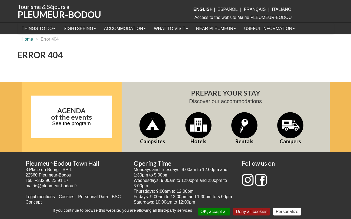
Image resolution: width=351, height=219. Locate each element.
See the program (71, 123)
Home (27, 39)
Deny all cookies (252, 211)
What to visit (171, 28)
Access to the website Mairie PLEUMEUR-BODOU (243, 17)
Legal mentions (40, 196)
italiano (281, 9)
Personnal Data (93, 196)
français (255, 9)
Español (228, 9)
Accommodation (125, 28)
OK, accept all (214, 211)
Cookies (66, 196)
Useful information (269, 28)
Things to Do (39, 28)
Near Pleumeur (216, 28)
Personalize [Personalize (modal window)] (287, 211)
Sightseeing (79, 28)
